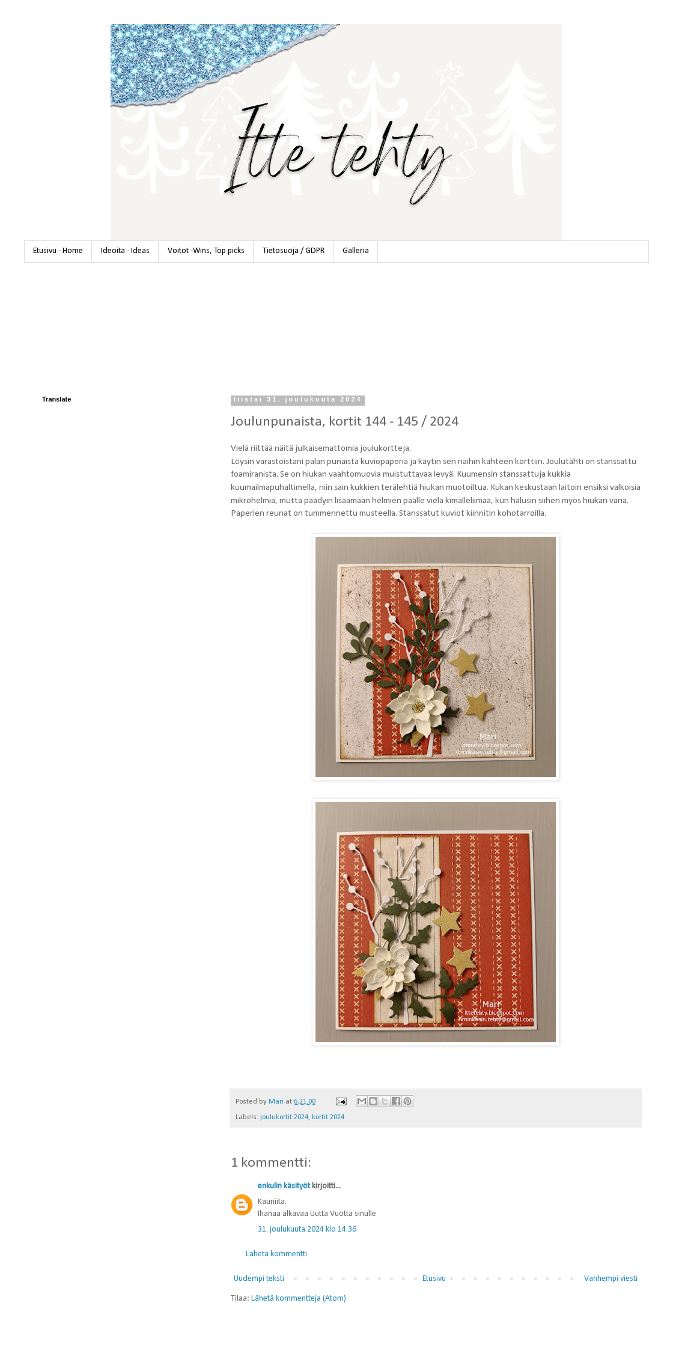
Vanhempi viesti (611, 1278)
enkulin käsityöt (284, 1186)
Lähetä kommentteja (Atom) (298, 1298)
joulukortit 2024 (284, 1117)
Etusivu (434, 1278)
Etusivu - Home (58, 250)
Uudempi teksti (259, 1278)
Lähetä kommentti (276, 1254)
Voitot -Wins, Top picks (206, 250)
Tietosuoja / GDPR (293, 250)
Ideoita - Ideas (125, 250)
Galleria (356, 250)
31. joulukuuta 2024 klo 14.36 (307, 1229)
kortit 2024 (328, 1117)
